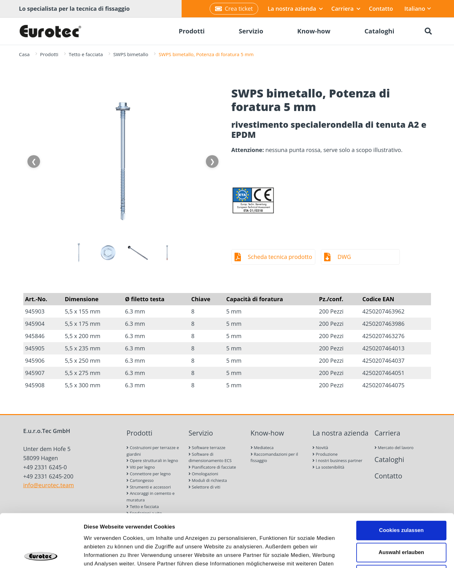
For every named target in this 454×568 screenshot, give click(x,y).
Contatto (381, 8)
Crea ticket (234, 8)
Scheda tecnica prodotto (280, 257)
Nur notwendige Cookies (401, 522)
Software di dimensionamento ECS (210, 457)
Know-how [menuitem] (313, 31)
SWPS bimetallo (130, 54)
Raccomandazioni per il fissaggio (274, 457)
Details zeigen (359, 555)
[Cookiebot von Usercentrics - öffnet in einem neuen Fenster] (40, 555)
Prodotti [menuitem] (192, 31)
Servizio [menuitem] (251, 31)
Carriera (345, 8)
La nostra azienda (295, 8)
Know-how (267, 432)
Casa (24, 54)
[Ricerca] (428, 31)
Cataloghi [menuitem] (379, 31)
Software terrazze (207, 447)
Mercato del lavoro (394, 447)
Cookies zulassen (401, 477)
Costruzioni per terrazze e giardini (152, 451)
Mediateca (262, 447)
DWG (344, 257)
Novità (320, 447)
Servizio (201, 432)
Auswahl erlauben (401, 499)
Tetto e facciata (86, 54)
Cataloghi (389, 459)
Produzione (325, 454)
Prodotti (49, 54)
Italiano (418, 8)
